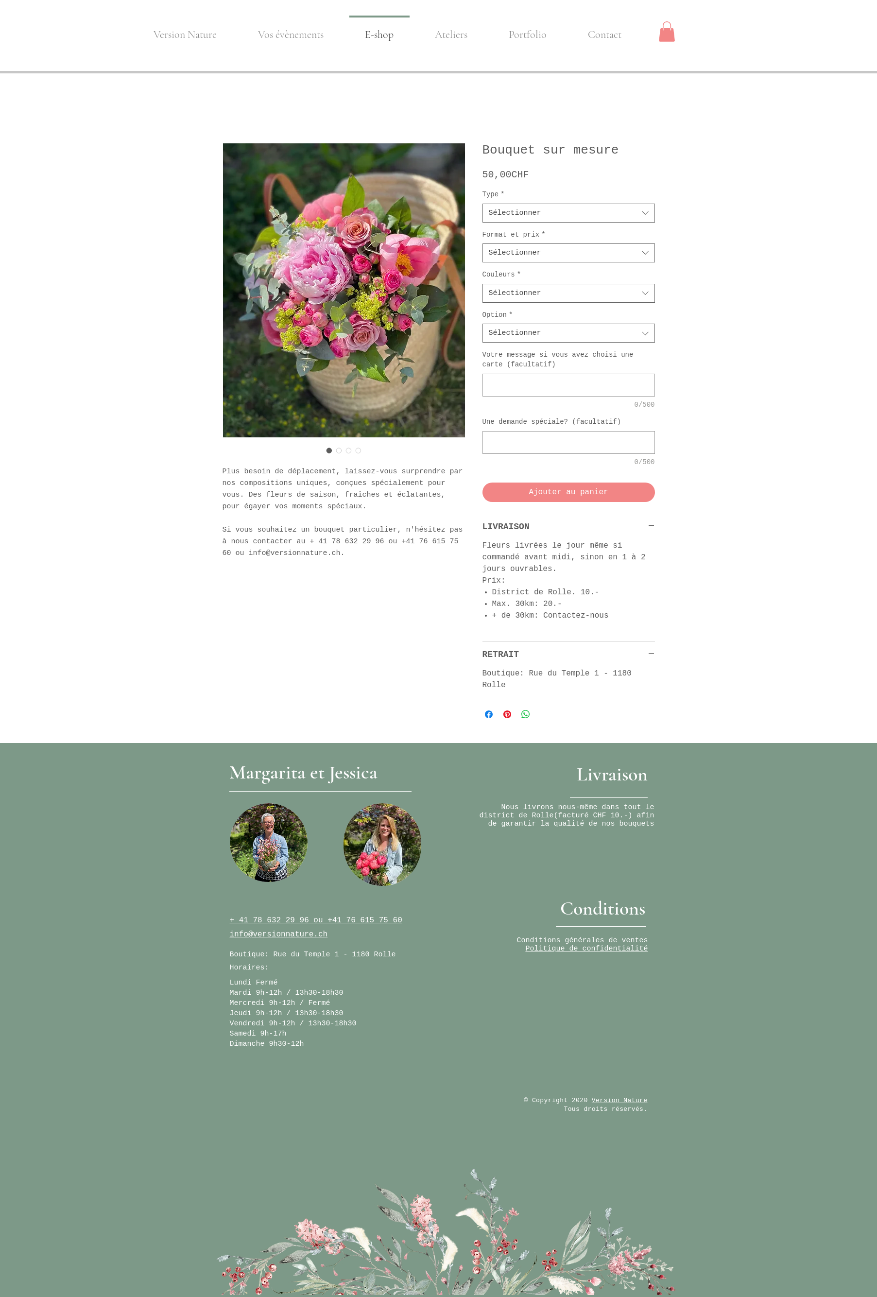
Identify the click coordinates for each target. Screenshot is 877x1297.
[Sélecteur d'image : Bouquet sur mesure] (329, 450)
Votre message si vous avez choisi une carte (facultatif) (558, 359)
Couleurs (501, 274)
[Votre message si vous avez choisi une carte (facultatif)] (568, 385)
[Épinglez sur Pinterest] (507, 714)
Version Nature (620, 1100)
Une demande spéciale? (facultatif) (551, 422)
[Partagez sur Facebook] (489, 714)
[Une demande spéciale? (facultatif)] (568, 442)
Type (493, 194)
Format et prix (514, 235)
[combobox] (568, 213)
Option (497, 315)
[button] (666, 31)
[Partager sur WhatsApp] (526, 714)
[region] (269, 842)
